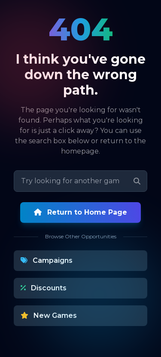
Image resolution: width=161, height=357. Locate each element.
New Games (49, 315)
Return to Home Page (80, 212)
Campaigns (47, 260)
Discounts (44, 288)
